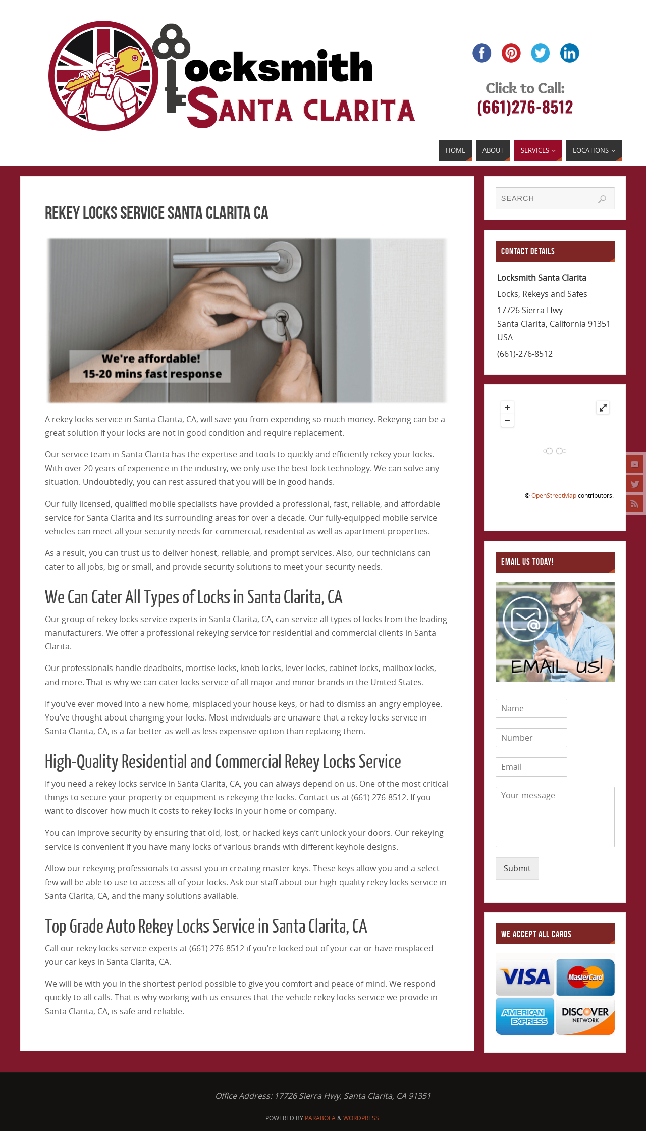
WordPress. (362, 1118)
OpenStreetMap (553, 495)
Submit (517, 868)
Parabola (320, 1118)
